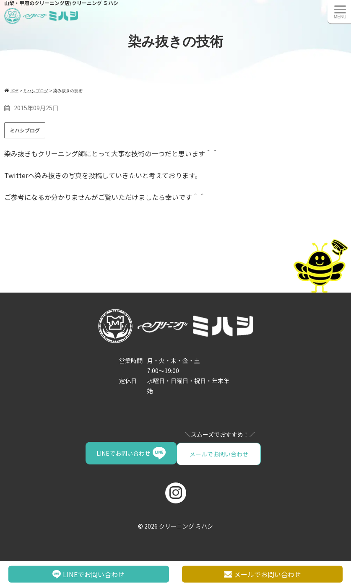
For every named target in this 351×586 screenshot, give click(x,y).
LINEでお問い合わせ (211, 453)
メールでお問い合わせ (128, 453)
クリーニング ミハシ (186, 525)
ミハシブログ (25, 130)
